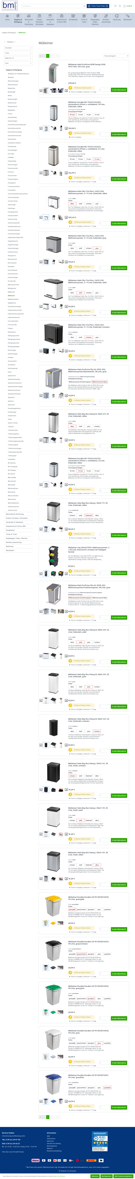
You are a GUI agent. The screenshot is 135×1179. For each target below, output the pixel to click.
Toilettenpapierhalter (15, 437)
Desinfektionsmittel (14, 128)
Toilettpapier (12, 455)
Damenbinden (12, 117)
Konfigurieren (106, 1176)
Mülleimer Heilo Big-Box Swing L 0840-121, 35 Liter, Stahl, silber (88, 854)
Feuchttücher (12, 175)
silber (72, 203)
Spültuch (11, 401)
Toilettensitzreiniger (14, 448)
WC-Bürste (11, 474)
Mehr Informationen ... (60, 1176)
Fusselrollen (12, 190)
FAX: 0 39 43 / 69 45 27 (11, 1144)
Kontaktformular (18, 1152)
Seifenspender (13, 368)
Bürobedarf (10, 550)
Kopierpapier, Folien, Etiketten (16, 538)
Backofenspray (13, 84)
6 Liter (89, 114)
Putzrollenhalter (13, 321)
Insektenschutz (13, 252)
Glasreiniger (12, 204)
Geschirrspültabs (13, 197)
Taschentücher (13, 430)
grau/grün (91, 909)
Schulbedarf (10, 530)
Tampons (11, 426)
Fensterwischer (13, 168)
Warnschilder (12, 477)
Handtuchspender (14, 223)
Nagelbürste (12, 303)
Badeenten (11, 88)
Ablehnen (95, 1176)
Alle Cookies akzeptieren (123, 1176)
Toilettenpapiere (13, 434)
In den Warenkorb (119, 90)
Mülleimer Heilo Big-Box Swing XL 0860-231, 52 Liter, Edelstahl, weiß (88, 631)
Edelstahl (89, 515)
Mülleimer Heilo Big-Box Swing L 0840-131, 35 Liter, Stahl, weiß (88, 809)
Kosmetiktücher (13, 274)
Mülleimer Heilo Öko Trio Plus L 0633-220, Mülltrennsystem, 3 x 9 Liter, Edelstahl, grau (87, 237)
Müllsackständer (13, 299)
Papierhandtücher (14, 317)
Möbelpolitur (12, 288)
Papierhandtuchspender (16, 314)
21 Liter (97, 114)
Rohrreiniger (12, 350)
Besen (10, 95)
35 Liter (72, 114)
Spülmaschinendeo (14, 379)
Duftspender (12, 146)
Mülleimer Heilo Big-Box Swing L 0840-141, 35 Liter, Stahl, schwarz (88, 764)
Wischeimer (11, 492)
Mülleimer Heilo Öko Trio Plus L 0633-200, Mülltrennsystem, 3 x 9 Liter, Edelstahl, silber (87, 192)
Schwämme (11, 365)
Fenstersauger (12, 164)
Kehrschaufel (12, 263)
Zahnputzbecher (13, 506)
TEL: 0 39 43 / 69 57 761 (11, 1140)
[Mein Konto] (120, 6)
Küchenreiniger (13, 277)
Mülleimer (11, 42)
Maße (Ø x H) (18, 58)
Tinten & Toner (11, 534)
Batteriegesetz (52, 1146)
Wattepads (11, 485)
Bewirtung (9, 546)
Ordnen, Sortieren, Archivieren (17, 518)
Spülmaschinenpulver (15, 383)
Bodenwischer (12, 106)
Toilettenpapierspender (16, 441)
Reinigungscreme (13, 335)
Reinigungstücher (13, 343)
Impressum (50, 1141)
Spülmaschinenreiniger (15, 386)
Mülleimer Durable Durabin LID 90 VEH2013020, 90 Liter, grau (88, 1032)
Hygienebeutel (13, 241)
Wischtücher (12, 499)
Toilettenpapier (13, 445)
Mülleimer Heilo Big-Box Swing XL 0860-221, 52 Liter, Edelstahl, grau (88, 675)
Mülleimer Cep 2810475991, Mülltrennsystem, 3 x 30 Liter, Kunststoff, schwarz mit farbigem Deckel (88, 550)
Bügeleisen (11, 110)
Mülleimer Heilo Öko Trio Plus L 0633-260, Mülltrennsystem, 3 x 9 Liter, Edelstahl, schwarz (89, 326)
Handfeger (11, 208)
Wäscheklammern (13, 503)
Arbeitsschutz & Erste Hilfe (16, 526)
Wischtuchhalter (13, 495)
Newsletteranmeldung (54, 1151)
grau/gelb (72, 909)
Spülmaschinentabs (14, 394)
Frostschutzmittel (13, 186)
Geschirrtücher (13, 201)
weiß (80, 203)
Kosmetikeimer (12, 270)
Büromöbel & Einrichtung (15, 514)
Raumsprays (12, 332)
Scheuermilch (12, 361)
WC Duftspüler (13, 466)
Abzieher (11, 77)
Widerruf (50, 1148)
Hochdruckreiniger (14, 234)
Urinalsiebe (11, 459)
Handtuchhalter (13, 215)
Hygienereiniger (13, 244)
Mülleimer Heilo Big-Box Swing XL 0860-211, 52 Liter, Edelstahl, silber (88, 415)
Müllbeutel (11, 292)
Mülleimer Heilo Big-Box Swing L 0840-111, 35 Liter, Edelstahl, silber (88, 504)
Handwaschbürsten (14, 226)
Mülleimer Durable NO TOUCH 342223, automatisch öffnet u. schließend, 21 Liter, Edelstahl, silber (86, 149)
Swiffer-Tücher (13, 423)
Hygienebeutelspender (15, 237)
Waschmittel (12, 481)
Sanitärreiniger (13, 354)
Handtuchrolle (12, 219)
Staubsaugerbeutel (14, 408)
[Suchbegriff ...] (52, 6)
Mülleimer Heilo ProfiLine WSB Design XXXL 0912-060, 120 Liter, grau (87, 65)
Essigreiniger (12, 161)
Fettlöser (11, 172)
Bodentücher (12, 103)
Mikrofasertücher (13, 285)
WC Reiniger (12, 470)
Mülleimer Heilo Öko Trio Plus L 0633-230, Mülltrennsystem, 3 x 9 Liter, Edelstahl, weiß (87, 281)
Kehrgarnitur (12, 255)
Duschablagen (12, 150)
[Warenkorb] (127, 6)
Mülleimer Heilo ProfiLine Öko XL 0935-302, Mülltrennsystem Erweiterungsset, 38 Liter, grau (89, 586)
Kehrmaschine (12, 259)
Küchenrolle (12, 281)
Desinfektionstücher (14, 135)
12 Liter (80, 114)
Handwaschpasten (14, 230)
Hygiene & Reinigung (14, 70)
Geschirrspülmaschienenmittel (18, 194)
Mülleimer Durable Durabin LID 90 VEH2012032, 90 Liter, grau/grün (88, 987)
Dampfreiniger (12, 121)
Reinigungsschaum (14, 339)
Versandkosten (63, 1167)
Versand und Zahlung (54, 1143)
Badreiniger (11, 92)
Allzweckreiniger (13, 81)
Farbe (18, 53)
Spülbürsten (12, 375)
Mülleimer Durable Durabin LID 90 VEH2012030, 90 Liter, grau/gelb (88, 898)
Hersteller (18, 48)
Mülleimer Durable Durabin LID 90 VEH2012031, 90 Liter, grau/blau (88, 1076)
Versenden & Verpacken (14, 522)
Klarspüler (11, 266)
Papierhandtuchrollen (15, 310)
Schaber (10, 357)
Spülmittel (11, 397)
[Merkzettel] (115, 6)
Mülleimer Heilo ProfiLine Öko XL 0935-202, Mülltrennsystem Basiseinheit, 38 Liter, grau (87, 370)
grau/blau (107, 909)
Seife (9, 372)
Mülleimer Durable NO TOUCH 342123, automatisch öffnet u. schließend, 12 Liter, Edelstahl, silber (86, 460)
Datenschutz (51, 1138)
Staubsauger (12, 412)
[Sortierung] (116, 56)
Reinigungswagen (13, 346)
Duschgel (11, 154)
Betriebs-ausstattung (13, 542)
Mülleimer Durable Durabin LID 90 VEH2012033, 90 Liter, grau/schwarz (88, 943)
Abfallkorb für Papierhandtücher (18, 74)
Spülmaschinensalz (14, 390)
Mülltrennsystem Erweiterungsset (80, 382)
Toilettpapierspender (15, 452)
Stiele (10, 419)
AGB (48, 1136)
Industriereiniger (13, 248)
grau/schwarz (81, 909)
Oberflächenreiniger (14, 306)
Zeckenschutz (12, 510)
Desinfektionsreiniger (15, 132)
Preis (18, 63)
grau (97, 203)
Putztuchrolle (12, 325)
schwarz (89, 203)
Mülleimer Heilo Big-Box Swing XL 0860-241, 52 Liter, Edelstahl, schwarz (88, 720)
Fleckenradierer (13, 179)
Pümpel (10, 328)
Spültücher (11, 405)
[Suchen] (84, 6)
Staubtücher (12, 415)
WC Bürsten (12, 463)
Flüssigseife (12, 183)
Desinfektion (12, 139)
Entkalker (11, 157)
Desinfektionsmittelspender (17, 124)
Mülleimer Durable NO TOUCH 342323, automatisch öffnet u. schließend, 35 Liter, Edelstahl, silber (86, 104)
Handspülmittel (13, 212)
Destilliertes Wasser (14, 143)
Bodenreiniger (12, 99)
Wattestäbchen (13, 488)
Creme (10, 114)
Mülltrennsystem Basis (99, 382)
